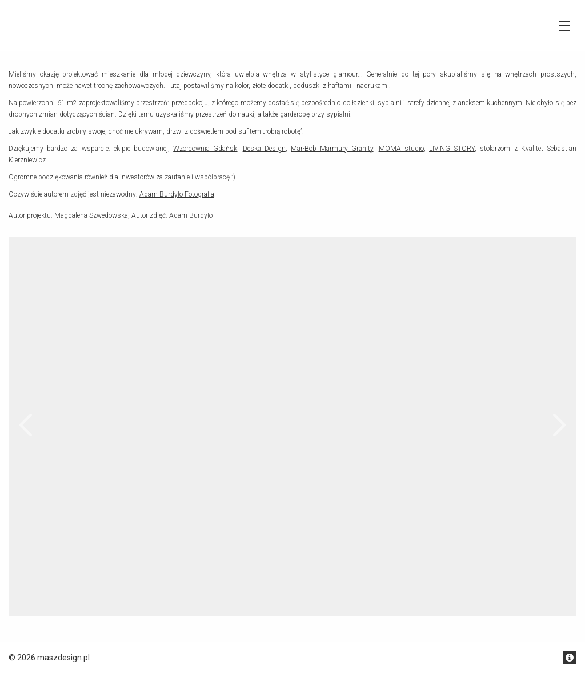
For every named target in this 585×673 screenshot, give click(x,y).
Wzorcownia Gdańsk (205, 149)
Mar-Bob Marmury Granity (332, 149)
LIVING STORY (452, 149)
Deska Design (264, 149)
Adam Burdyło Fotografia (176, 194)
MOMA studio (401, 149)
